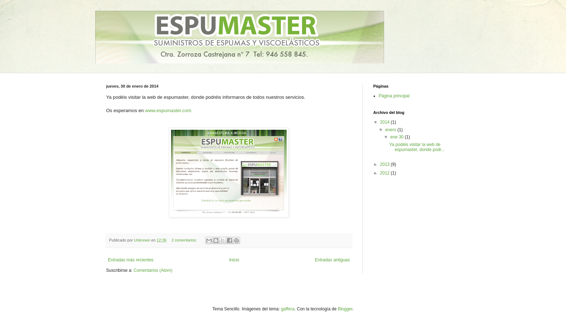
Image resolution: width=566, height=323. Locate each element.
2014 (385, 122)
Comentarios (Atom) (153, 270)
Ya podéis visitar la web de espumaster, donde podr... (417, 147)
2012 (385, 173)
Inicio (234, 259)
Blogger (345, 308)
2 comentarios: (184, 240)
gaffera (287, 308)
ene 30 (397, 137)
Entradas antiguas (332, 259)
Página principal (394, 95)
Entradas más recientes (130, 259)
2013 (385, 164)
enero (391, 129)
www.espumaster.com (168, 110)
